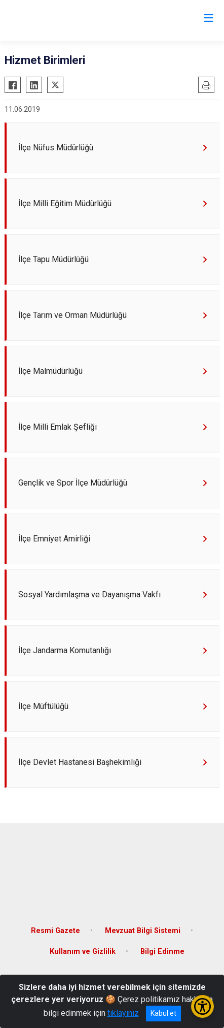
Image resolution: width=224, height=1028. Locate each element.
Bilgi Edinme (162, 951)
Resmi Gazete (55, 930)
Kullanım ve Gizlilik (83, 951)
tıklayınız (123, 1013)
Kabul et (163, 1013)
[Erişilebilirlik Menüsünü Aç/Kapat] (202, 1006)
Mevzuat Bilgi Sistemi (142, 930)
